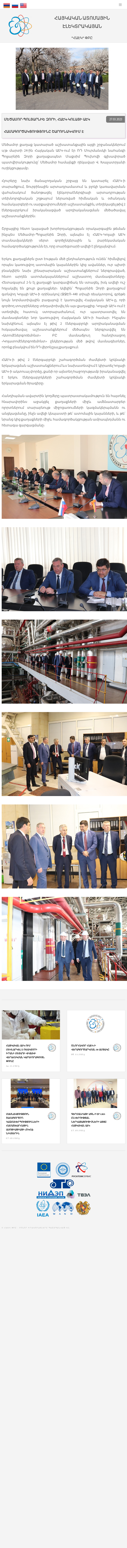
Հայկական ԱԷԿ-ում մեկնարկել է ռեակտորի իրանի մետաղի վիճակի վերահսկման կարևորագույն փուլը (25, 1053)
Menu (120, 4)
